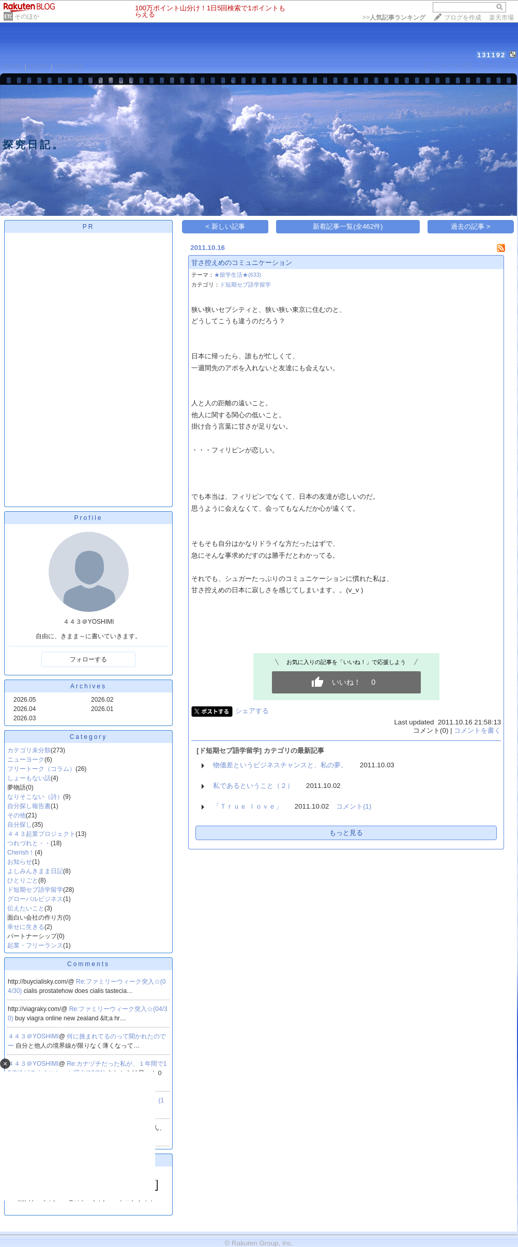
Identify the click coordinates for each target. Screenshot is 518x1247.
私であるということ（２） (253, 786)
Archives (88, 686)
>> (393, 17)
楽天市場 (501, 17)
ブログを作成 (462, 17)
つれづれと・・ (29, 843)
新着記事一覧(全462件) (348, 226)
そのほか (26, 16)
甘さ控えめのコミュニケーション (241, 262)
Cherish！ (21, 852)
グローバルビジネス (35, 899)
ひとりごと (22, 880)
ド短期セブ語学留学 (35, 889)
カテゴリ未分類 (29, 750)
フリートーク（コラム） (41, 768)
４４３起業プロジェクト (41, 834)
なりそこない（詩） (35, 796)
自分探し (19, 824)
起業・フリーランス (35, 945)
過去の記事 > (471, 226)
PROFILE (69, 66)
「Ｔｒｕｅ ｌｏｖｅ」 (247, 806)
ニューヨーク (25, 759)
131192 (491, 55)
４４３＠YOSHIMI (33, 1036)
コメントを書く (477, 730)
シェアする (252, 711)
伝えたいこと (25, 908)
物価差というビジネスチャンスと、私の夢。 (280, 765)
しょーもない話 (29, 778)
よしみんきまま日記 (35, 871)
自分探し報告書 (29, 806)
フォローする (88, 659)
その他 (16, 815)
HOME (12, 66)
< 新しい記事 (226, 226)
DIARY (38, 66)
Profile (88, 518)
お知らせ (19, 861)
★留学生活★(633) (237, 275)
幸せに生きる (25, 926)
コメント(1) (353, 806)
